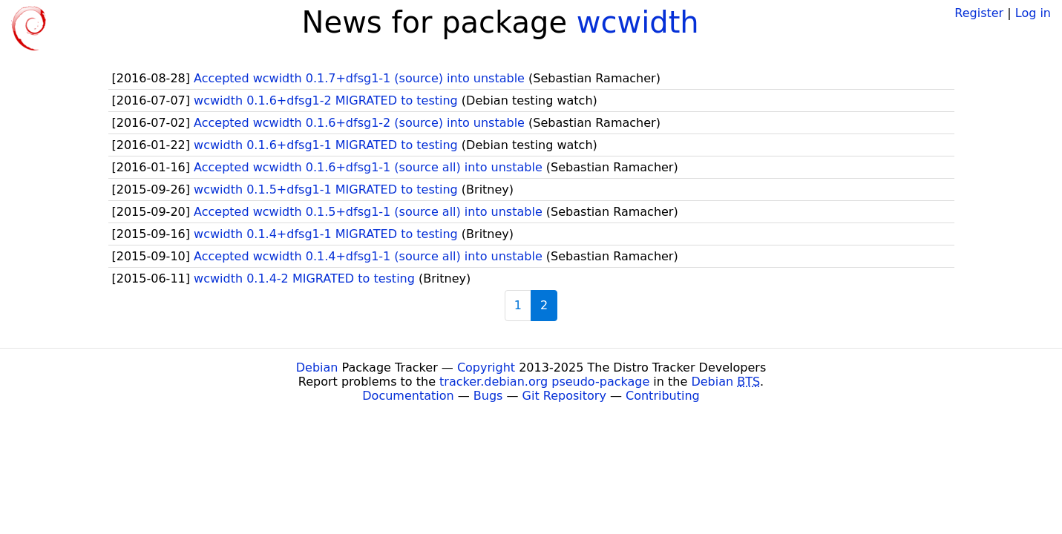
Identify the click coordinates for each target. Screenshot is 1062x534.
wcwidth (638, 22)
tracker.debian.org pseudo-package (544, 382)
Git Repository (564, 396)
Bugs (488, 396)
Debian (317, 367)
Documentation (407, 396)
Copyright (486, 367)
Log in (1033, 13)
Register (978, 13)
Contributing (663, 396)
